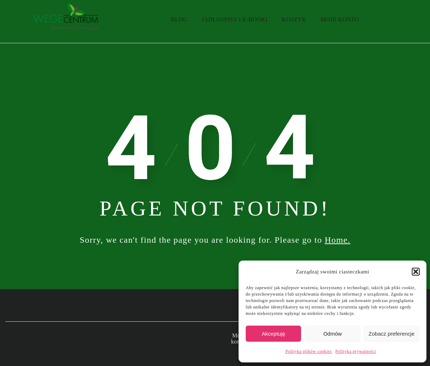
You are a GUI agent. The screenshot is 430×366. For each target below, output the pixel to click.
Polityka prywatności (355, 351)
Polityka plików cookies (308, 351)
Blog (179, 19)
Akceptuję (273, 334)
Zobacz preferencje (391, 334)
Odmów (332, 334)
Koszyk (294, 19)
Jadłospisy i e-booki (235, 19)
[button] (415, 271)
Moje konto (340, 19)
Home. (337, 239)
